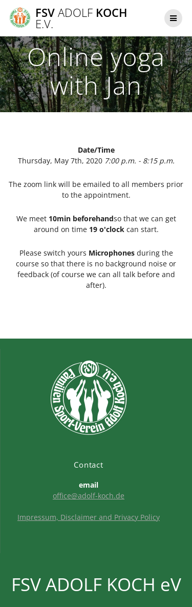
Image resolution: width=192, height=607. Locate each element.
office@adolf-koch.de (88, 495)
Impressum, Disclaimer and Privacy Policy (88, 517)
